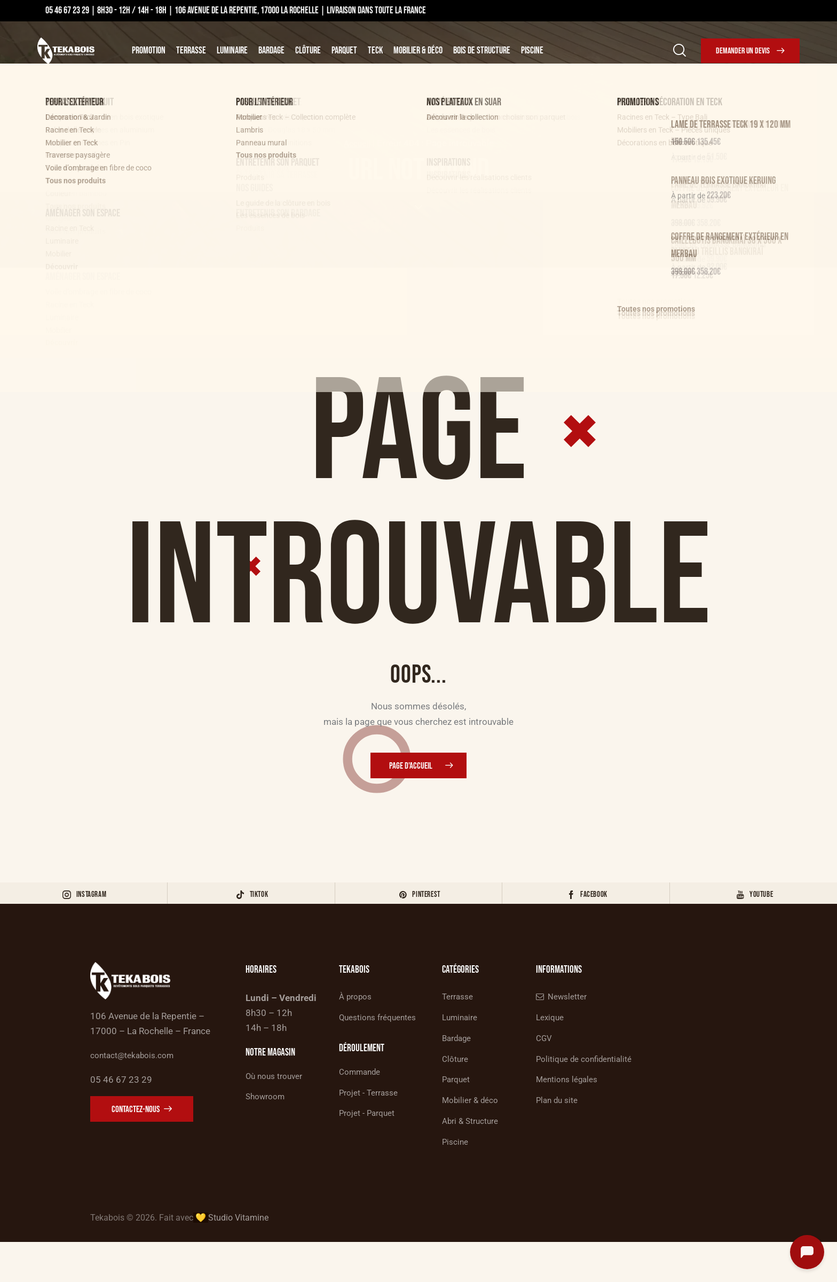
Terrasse (191, 50)
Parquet (344, 50)
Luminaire (232, 50)
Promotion (148, 50)
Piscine (532, 50)
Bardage (271, 50)
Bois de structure (481, 50)
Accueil (357, 143)
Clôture (308, 50)
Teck (375, 50)
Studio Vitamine (238, 1258)
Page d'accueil (411, 767)
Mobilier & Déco (418, 50)
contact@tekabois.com (137, 1081)
